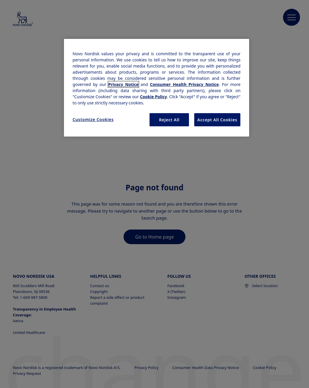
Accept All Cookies (217, 120)
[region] (156, 88)
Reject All (169, 120)
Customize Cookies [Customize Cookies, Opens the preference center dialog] (93, 119)
